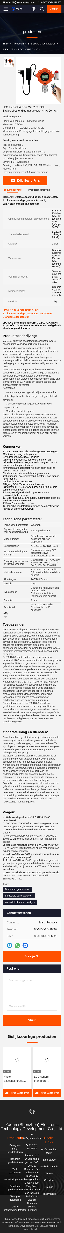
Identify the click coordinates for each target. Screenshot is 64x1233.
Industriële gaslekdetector (18, 895)
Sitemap (49, 1187)
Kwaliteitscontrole (49, 1166)
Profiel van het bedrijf (49, 1151)
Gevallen (49, 1180)
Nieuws (49, 1173)
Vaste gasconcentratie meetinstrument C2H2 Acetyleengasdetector (17, 1079)
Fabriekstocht (49, 1159)
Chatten (54, 8)
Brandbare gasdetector (17, 889)
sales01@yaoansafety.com (18, 2)
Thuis (6, 43)
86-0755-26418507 (49, 2)
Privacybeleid (49, 1193)
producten (18, 43)
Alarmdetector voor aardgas (20, 902)
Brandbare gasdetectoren (41, 43)
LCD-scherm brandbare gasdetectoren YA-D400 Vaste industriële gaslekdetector (45, 1079)
